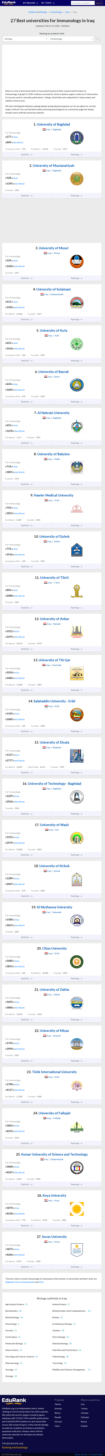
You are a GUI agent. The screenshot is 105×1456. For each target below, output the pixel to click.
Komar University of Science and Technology (52, 1154)
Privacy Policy (96, 1454)
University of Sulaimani (52, 289)
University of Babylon (52, 454)
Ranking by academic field (52, 33)
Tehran (58, 1404)
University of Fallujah (51, 1113)
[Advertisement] (26, 68)
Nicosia (58, 1421)
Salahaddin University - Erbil (51, 701)
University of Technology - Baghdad (52, 783)
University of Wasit (52, 825)
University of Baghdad (51, 124)
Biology (43, 12)
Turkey (84, 1408)
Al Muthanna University (51, 907)
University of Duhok (52, 536)
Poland (84, 1426)
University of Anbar (52, 619)
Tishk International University (52, 1072)
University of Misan (52, 1031)
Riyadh (58, 1417)
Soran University (52, 1237)
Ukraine (84, 1413)
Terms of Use (81, 1454)
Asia (67, 12)
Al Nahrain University (52, 413)
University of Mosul (51, 248)
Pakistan (85, 1417)
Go (97, 38)
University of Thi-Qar (51, 660)
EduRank (65, 25)
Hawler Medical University (51, 495)
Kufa (41, 1282)
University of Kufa (52, 330)
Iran (82, 1404)
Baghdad (9, 1282)
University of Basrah (52, 372)
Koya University (51, 1195)
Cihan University (52, 948)
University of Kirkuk (52, 866)
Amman (58, 1408)
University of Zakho (51, 989)
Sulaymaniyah (27, 1282)
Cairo (57, 1426)
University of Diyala (51, 742)
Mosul (18, 1282)
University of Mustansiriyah (51, 165)
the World (18, 142)
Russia (84, 1421)
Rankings (77, 154)
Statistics (27, 154)
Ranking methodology (15, 1447)
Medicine (32, 12)
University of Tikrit (52, 577)
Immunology (56, 12)
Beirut (57, 1413)
